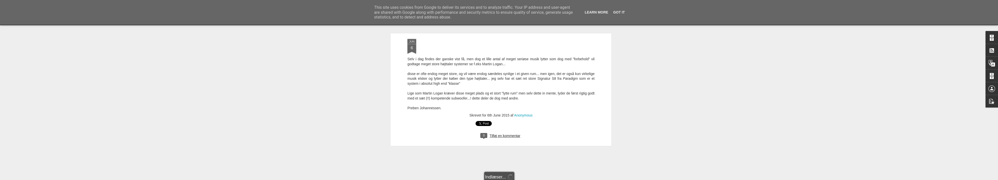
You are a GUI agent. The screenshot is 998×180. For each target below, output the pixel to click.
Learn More (596, 12)
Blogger (546, 177)
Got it (619, 12)
